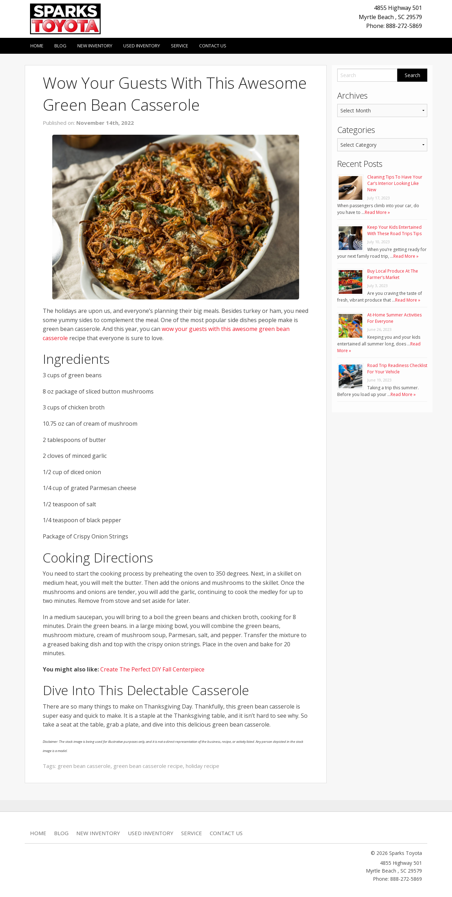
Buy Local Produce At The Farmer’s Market (392, 274)
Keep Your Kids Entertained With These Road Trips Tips (394, 230)
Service (179, 45)
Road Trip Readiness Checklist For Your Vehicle (397, 368)
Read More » (377, 212)
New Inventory (94, 45)
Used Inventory (141, 45)
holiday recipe (202, 765)
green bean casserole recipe (148, 765)
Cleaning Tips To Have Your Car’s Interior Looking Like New (394, 183)
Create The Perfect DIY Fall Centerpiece (152, 669)
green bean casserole (84, 765)
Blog (60, 45)
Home (36, 45)
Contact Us (212, 45)
